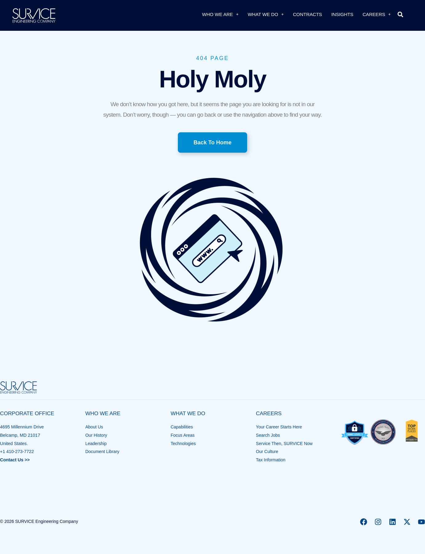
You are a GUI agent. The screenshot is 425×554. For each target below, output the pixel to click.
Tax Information (271, 459)
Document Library (102, 451)
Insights (342, 14)
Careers (377, 14)
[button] (400, 14)
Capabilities (181, 426)
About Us (94, 426)
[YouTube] (421, 521)
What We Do (266, 14)
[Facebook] (363, 521)
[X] (407, 521)
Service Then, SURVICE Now (285, 443)
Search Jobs (268, 435)
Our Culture (267, 451)
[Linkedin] (392, 521)
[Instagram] (378, 521)
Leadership (96, 443)
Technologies (183, 443)
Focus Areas (182, 435)
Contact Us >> (15, 459)
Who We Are (220, 14)
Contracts (307, 14)
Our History (96, 435)
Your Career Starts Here (279, 426)
